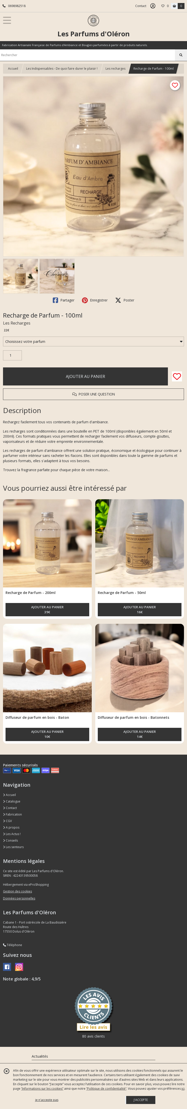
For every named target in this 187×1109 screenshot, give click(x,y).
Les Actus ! (12, 834)
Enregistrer (95, 300)
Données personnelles (19, 898)
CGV (7, 821)
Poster (124, 300)
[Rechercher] (181, 55)
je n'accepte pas (46, 1100)
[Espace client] (153, 6)
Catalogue (11, 801)
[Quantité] (12, 355)
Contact (140, 6)
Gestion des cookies (17, 891)
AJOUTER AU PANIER (85, 376)
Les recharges (115, 68)
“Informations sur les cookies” (42, 1088)
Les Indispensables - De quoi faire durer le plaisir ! (62, 68)
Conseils (10, 840)
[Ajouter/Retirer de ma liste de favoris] (177, 376)
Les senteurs (13, 847)
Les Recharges (16, 323)
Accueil (13, 68)
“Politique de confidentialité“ (106, 1088)
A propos (11, 827)
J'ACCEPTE (141, 1100)
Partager (63, 300)
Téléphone (12, 945)
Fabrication (12, 814)
